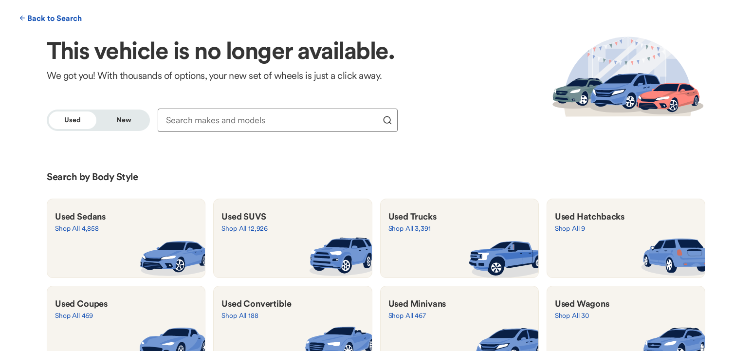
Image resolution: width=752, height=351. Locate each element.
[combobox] (271, 120)
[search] (387, 120)
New (123, 119)
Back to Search (50, 18)
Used (72, 119)
